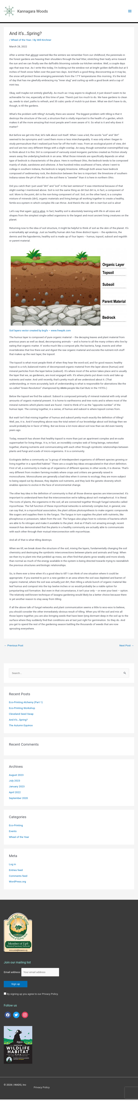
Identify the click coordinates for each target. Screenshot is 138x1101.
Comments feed (18, 877)
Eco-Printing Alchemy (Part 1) (26, 703)
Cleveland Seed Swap (21, 715)
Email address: (31, 973)
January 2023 (17, 787)
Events (12, 832)
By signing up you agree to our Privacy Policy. (32, 995)
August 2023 (16, 776)
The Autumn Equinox (21, 726)
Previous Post (13, 646)
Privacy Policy (42, 1088)
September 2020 (18, 799)
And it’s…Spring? (18, 721)
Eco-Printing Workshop (22, 709)
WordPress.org (17, 882)
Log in (12, 865)
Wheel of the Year (21, 41)
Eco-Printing (16, 826)
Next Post (126, 646)
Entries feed (15, 871)
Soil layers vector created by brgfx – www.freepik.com (40, 331)
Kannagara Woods (38, 12)
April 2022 (15, 793)
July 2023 (14, 782)
